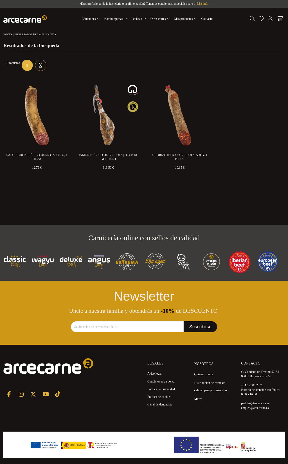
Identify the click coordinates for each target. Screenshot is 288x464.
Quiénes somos (203, 374)
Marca (198, 399)
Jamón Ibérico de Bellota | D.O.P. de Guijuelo (108, 157)
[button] (185, 19)
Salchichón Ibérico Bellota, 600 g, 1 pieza (36, 157)
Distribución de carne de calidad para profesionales (210, 386)
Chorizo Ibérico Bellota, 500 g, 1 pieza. (179, 157)
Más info (202, 3)
